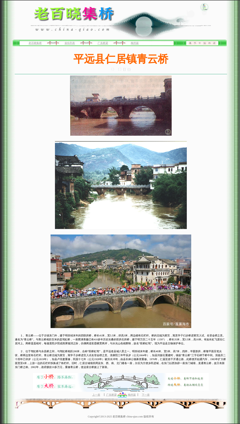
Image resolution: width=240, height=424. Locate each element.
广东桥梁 (103, 43)
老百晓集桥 (35, 43)
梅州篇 (135, 43)
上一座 (96, 394)
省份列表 (69, 43)
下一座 (146, 394)
